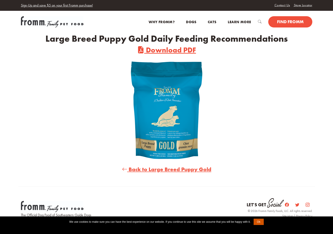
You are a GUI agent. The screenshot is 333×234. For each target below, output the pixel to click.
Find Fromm (290, 22)
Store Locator (303, 5)
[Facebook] (287, 204)
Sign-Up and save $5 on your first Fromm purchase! (57, 5)
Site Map (288, 216)
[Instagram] (308, 204)
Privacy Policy (304, 216)
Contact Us (282, 5)
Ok (258, 221)
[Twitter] (297, 204)
